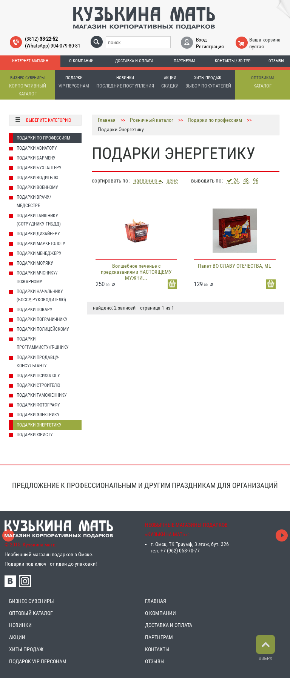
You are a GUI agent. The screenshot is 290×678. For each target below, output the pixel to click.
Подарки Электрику (38, 414)
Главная (107, 120)
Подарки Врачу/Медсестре (34, 201)
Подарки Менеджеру (39, 253)
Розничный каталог (151, 120)
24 (233, 181)
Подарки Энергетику (39, 425)
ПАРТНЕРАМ (159, 637)
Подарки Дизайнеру (38, 233)
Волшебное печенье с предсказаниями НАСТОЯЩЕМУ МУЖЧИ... (136, 272)
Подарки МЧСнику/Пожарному (37, 277)
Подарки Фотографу (38, 405)
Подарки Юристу (35, 434)
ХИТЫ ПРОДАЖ (26, 649)
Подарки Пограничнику (42, 319)
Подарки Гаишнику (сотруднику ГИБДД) (39, 220)
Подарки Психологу (38, 375)
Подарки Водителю (37, 177)
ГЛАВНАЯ (155, 601)
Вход (201, 40)
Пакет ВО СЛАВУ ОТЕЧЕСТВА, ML (234, 266)
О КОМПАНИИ (160, 613)
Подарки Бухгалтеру (39, 167)
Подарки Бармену (36, 158)
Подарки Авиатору (37, 148)
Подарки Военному (37, 187)
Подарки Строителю (38, 385)
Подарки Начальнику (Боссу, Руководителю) (41, 295)
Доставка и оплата (134, 60)
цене (172, 181)
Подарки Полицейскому (43, 329)
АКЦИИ (17, 637)
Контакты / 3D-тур (232, 60)
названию (147, 181)
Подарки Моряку (35, 263)
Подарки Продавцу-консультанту (38, 361)
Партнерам (184, 60)
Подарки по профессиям (43, 138)
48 (245, 181)
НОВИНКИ (20, 625)
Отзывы (276, 60)
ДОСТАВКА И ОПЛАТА (168, 625)
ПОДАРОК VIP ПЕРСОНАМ (37, 661)
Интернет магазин (30, 60)
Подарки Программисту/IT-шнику (43, 343)
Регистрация (210, 46)
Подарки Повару (34, 309)
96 (255, 181)
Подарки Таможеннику (42, 395)
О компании (81, 60)
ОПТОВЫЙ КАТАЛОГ (31, 613)
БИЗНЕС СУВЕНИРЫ (31, 601)
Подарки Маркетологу (41, 243)
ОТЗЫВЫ (155, 661)
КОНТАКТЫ (157, 649)
